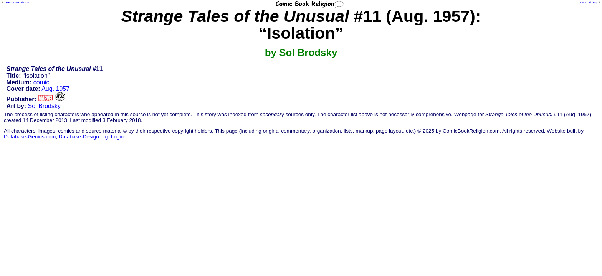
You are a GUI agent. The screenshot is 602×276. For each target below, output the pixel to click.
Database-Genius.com (30, 137)
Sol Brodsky (44, 106)
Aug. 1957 (55, 88)
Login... (119, 137)
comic (41, 82)
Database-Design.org (83, 137)
